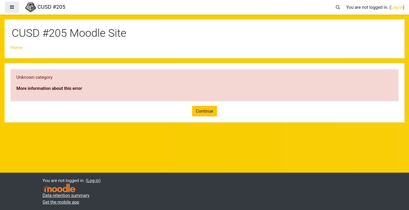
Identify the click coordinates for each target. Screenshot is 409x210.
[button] (338, 7)
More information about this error (49, 88)
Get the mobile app (61, 202)
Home (16, 47)
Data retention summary (66, 195)
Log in (397, 7)
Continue (204, 111)
